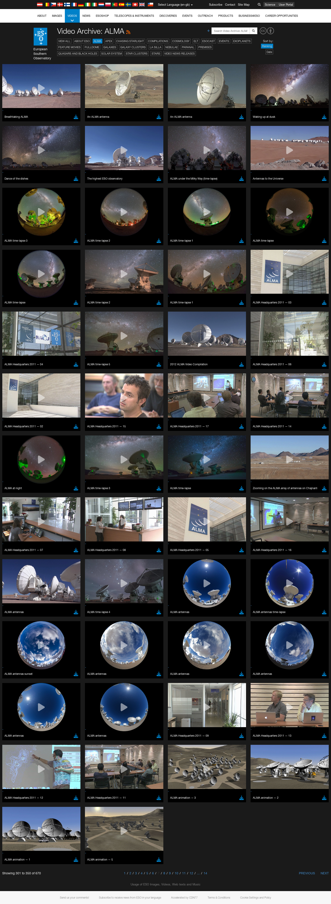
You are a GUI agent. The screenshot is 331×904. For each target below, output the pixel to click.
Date (269, 52)
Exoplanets (242, 41)
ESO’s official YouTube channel (139, 507)
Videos (72, 18)
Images (57, 15)
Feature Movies (69, 47)
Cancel (69, 669)
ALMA (97, 41)
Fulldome (92, 47)
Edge (50, 594)
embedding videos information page (60, 515)
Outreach (205, 15)
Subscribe (215, 4)
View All (64, 41)
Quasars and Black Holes (77, 53)
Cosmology (181, 41)
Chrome (52, 590)
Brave (50, 586)
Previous (307, 873)
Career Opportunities (281, 15)
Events (187, 15)
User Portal (286, 4)
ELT (196, 41)
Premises (205, 47)
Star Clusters (137, 53)
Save (48, 669)
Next (325, 873)
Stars (156, 53)
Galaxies (109, 47)
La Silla (155, 47)
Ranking (267, 46)
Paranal (188, 47)
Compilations (158, 41)
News (86, 15)
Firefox (51, 598)
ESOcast (208, 41)
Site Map (244, 4)
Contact (230, 4)
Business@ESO (249, 15)
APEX (108, 41)
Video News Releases (179, 53)
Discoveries (168, 15)
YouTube (43, 507)
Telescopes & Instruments (134, 15)
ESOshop (102, 15)
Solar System (111, 53)
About (42, 15)
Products (225, 15)
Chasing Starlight (130, 41)
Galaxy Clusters (133, 47)
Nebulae (171, 47)
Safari (50, 603)
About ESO (82, 41)
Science (270, 4)
